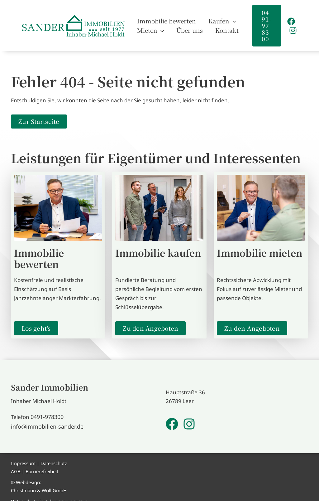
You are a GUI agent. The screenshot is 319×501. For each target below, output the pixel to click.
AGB (16, 463)
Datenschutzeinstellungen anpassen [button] (49, 494)
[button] (264, 22)
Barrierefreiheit (42, 463)
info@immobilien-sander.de (45, 419)
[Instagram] (292, 27)
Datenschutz (53, 456)
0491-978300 (47, 410)
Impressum (23, 456)
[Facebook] (290, 18)
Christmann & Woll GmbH (39, 482)
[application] (223, 17)
